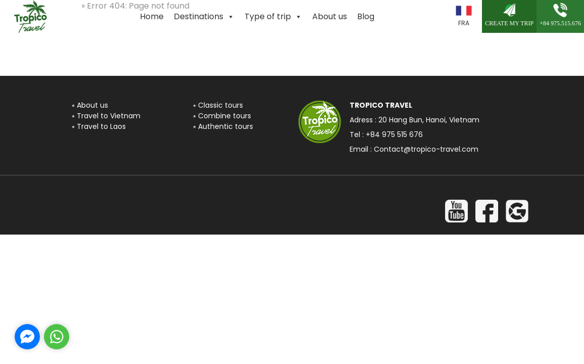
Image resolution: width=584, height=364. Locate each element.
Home (152, 16)
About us (329, 16)
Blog (365, 16)
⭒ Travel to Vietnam (106, 116)
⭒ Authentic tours (223, 126)
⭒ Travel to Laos (99, 126)
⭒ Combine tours (222, 116)
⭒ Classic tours (218, 105)
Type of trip (273, 17)
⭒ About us (90, 105)
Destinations (204, 17)
